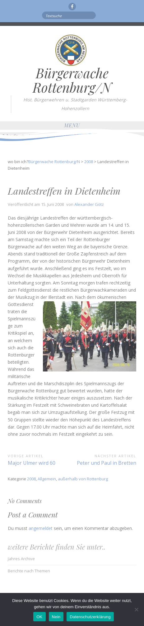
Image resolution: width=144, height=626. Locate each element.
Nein (56, 616)
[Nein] (136, 609)
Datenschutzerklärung (90, 616)
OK (39, 616)
